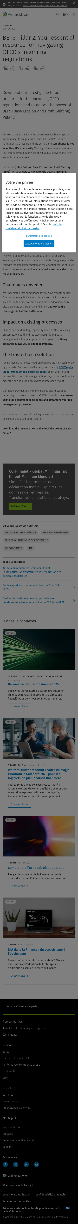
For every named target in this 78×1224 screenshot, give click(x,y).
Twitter (15, 1164)
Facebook (5, 1164)
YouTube (36, 1164)
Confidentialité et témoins (51, 1194)
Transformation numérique (20, 532)
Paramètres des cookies (17, 1201)
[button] (5, 68)
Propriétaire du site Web (16, 1107)
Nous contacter (11, 1127)
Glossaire (8, 1133)
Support (7, 1146)
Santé (6, 1051)
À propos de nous (12, 1021)
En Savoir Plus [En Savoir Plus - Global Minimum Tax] (18, 506)
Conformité (9, 1071)
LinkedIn (26, 1164)
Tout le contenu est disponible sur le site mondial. (45, 5)
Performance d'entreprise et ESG (21, 1064)
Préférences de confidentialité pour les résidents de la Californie (31, 1210)
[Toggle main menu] (73, 14)
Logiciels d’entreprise (55, 532)
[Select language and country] (66, 14)
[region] (39, 212)
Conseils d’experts (21, 1006)
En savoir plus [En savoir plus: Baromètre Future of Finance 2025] (18, 706)
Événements (10, 1034)
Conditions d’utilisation (16, 1194)
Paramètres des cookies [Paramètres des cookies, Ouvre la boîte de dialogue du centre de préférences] (39, 235)
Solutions (8, 1045)
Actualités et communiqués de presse (24, 1028)
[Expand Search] (57, 14)
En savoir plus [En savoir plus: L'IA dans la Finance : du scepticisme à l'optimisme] (18, 975)
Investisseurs (10, 1101)
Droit (5, 1077)
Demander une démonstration (20, 1140)
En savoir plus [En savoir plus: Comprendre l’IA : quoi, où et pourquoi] (18, 886)
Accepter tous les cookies (39, 243)
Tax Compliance (13, 548)
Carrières (8, 1094)
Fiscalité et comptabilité (16, 1058)
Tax (30, 548)
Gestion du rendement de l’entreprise (26, 540)
